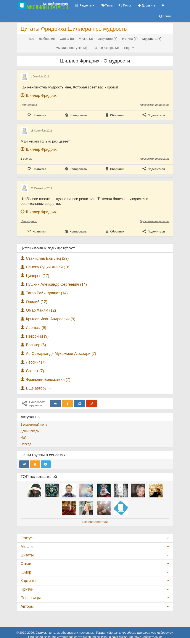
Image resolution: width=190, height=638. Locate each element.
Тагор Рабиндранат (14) (47, 293)
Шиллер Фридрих (41, 95)
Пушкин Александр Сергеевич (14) (56, 284)
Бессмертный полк (34, 424)
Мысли (27, 546)
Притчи (27, 589)
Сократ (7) (35, 371)
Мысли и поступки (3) (71, 48)
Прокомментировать (154, 104)
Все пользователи (95, 522)
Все (31, 38)
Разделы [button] (85, 5)
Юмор (26, 572)
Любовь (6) (47, 38)
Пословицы (31, 598)
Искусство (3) (108, 38)
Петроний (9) (37, 336)
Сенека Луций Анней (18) (48, 267)
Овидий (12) (36, 302)
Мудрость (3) (151, 38)
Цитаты (27, 555)
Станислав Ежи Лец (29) (47, 258)
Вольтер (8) (36, 345)
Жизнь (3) (86, 38)
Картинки (29, 581)
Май (23, 437)
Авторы (27, 606)
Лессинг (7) (36, 362)
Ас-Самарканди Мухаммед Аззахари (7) (61, 353)
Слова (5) (67, 38)
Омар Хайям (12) (41, 310)
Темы (107, 5)
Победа (26, 444)
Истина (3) (130, 38)
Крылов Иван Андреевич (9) (50, 319)
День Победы (30, 431)
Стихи (26, 563)
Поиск (125, 5)
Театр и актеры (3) (105, 48)
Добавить (146, 5)
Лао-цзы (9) (36, 327)
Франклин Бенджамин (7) (48, 379)
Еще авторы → (39, 388)
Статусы (28, 538)
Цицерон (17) (37, 276)
